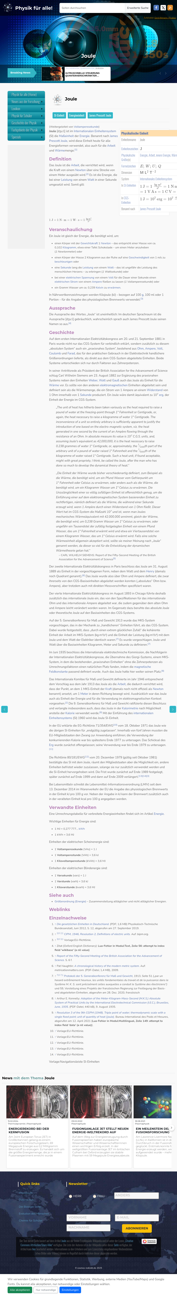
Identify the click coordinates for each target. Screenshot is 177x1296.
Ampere (97, 282)
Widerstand (155, 390)
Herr (77, 1196)
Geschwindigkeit (139, 257)
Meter (84, 694)
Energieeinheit (77, 115)
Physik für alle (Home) (24, 94)
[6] (83, 575)
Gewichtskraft (89, 243)
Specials (27, 137)
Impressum (25, 1193)
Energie (144, 155)
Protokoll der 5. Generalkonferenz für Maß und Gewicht (98, 976)
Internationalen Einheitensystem (95, 131)
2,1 (61, 933)
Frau (101, 1196)
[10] (115, 724)
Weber (93, 380)
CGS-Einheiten (126, 200)
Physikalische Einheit (134, 133)
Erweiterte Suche (137, 8)
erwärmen (114, 288)
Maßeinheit (66, 136)
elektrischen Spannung (80, 278)
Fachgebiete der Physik (27, 129)
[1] (75, 149)
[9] (100, 712)
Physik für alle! (34, 8)
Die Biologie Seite (30, 1207)
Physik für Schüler (27, 115)
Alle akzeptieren (20, 1290)
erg (161, 395)
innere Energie (163, 155)
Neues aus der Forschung (27, 101)
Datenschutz (26, 1200)
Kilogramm (69, 247)
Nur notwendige (46, 1290)
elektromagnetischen (114, 385)
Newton (80, 170)
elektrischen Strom (66, 282)
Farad (71, 353)
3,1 (61, 939)
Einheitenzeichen (129, 148)
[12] (87, 756)
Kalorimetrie (130, 708)
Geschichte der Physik (27, 122)
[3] (141, 298)
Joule (63, 1241)
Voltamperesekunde (86, 127)
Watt (90, 180)
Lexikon (27, 108)
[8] (162, 670)
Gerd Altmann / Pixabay (165, 17)
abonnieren (137, 1228)
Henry (150, 571)
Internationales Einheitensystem (156, 179)
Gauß (115, 380)
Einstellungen (70, 1290)
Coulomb (55, 353)
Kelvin (99, 288)
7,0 (58, 975)
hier (34, 1249)
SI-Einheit (59, 115)
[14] (144, 776)
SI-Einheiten (130, 185)
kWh (82, 829)
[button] (160, 73)
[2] (87, 174)
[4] (69, 323)
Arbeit (152, 155)
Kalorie (70, 713)
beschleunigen (64, 262)
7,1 (61, 975)
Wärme (60, 151)
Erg (51, 745)
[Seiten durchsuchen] (92, 8)
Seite (116, 1245)
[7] (117, 639)
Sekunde (65, 267)
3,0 (58, 939)
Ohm (140, 349)
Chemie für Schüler (31, 1220)
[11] (51, 749)
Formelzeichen (128, 166)
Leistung (66, 180)
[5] (114, 558)
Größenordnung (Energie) (70, 901)
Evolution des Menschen (34, 1214)
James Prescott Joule (100, 115)
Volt (110, 278)
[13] (140, 776)
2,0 (58, 933)
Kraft (108, 689)
